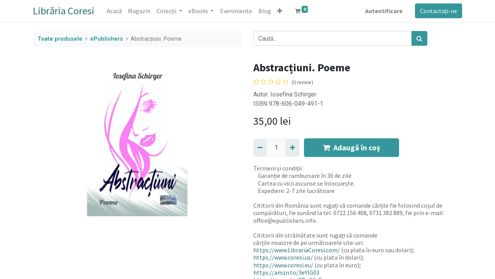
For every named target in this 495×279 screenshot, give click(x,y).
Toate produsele (60, 39)
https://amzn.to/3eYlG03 (286, 272)
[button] (279, 11)
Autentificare (384, 11)
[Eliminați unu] (260, 148)
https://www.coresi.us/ (283, 257)
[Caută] (419, 38)
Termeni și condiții (277, 168)
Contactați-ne (438, 11)
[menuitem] (114, 11)
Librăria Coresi (63, 10)
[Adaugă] (292, 148)
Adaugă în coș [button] (351, 147)
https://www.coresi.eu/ (283, 265)
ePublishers (106, 39)
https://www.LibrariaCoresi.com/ (296, 250)
